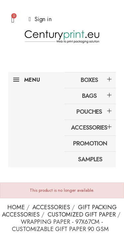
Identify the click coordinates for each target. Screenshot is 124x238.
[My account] (40, 19)
